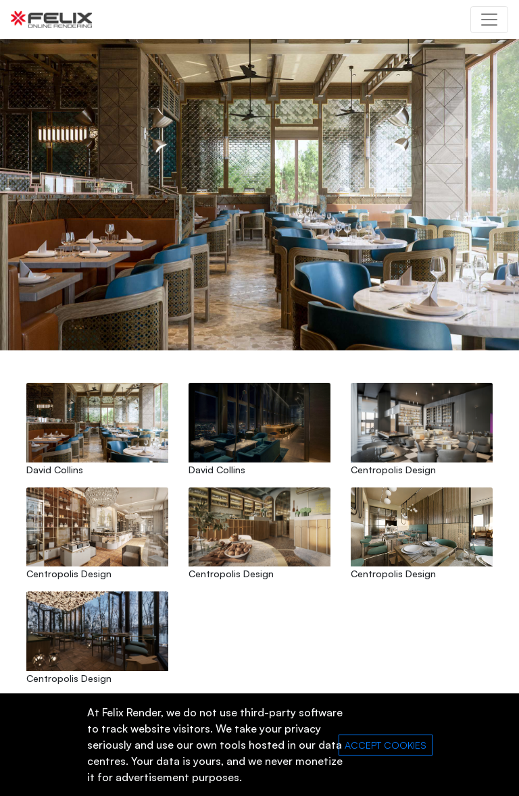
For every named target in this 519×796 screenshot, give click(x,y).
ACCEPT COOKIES (385, 745)
